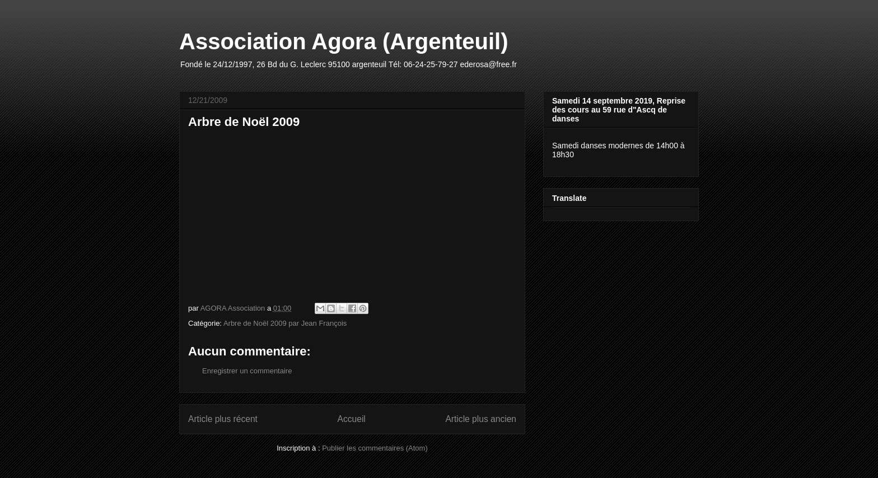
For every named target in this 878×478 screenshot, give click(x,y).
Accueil (352, 419)
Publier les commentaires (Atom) (375, 448)
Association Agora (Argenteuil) (343, 41)
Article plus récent (223, 419)
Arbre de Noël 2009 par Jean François (285, 323)
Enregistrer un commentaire (247, 371)
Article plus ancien (480, 419)
